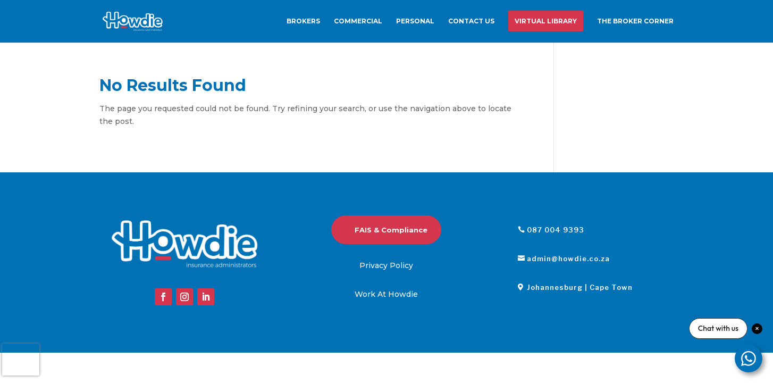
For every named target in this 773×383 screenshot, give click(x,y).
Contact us (471, 21)
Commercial (358, 21)
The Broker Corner (635, 21)
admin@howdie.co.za (568, 258)
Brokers (303, 21)
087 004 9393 (555, 230)
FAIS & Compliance (391, 230)
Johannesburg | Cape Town (580, 287)
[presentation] (20, 360)
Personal (415, 21)
